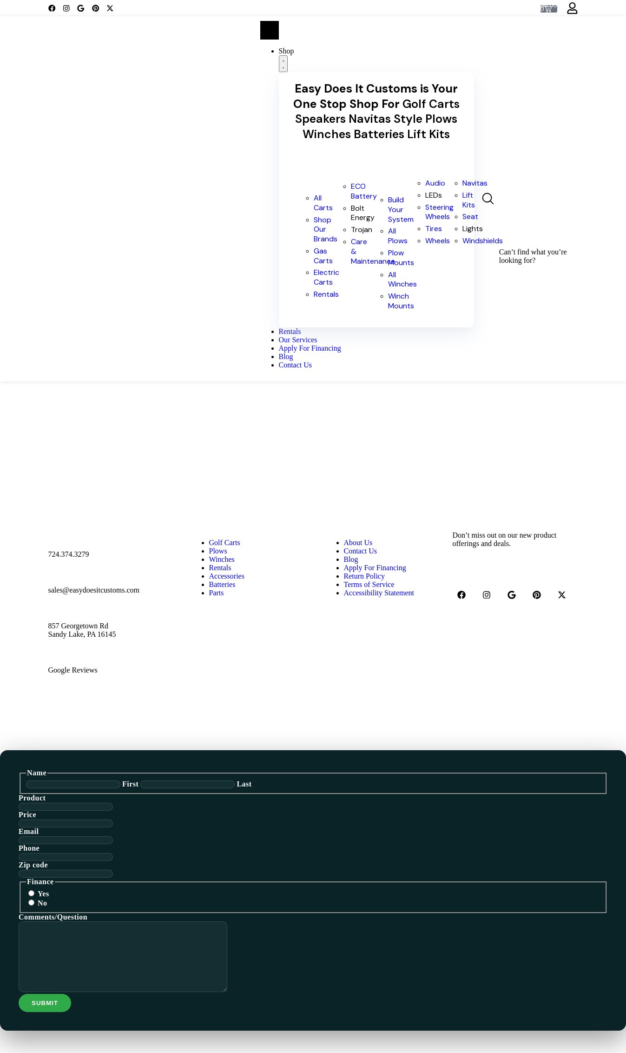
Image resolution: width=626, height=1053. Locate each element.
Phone (29, 848)
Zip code (33, 865)
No (42, 903)
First (130, 784)
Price (27, 815)
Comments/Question (53, 917)
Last (244, 784)
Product (32, 798)
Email (29, 831)
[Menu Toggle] (269, 30)
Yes (43, 894)
